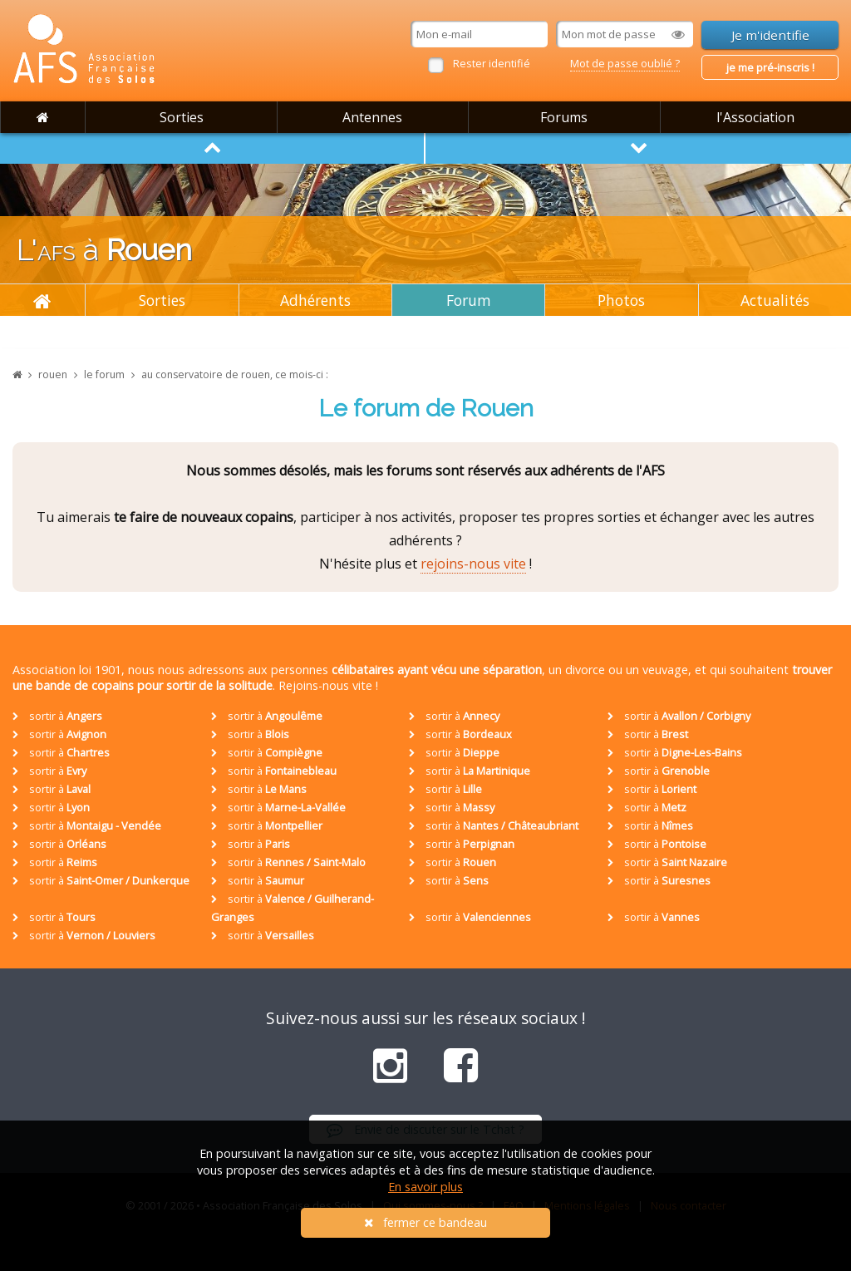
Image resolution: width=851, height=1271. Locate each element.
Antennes (372, 117)
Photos (621, 300)
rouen (52, 374)
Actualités (774, 300)
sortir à (57, 715)
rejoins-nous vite (473, 563)
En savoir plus (425, 1187)
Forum (468, 300)
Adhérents (315, 300)
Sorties (182, 117)
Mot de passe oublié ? (625, 63)
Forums (564, 117)
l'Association (755, 117)
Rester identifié (491, 63)
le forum (104, 374)
